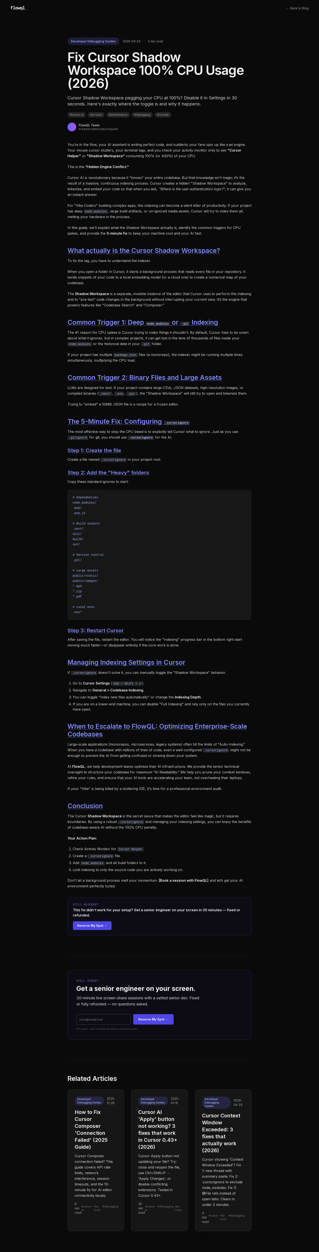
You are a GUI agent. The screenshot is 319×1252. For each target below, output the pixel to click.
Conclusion (85, 806)
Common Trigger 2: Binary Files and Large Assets (144, 377)
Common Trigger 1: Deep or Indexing (142, 322)
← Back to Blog (297, 8)
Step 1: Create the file (94, 450)
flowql (18, 8)
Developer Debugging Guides (93, 41)
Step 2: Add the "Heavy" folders (108, 472)
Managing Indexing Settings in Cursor (126, 662)
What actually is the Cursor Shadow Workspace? (143, 250)
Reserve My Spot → (92, 925)
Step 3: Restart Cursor (95, 630)
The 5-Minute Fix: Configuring (128, 421)
